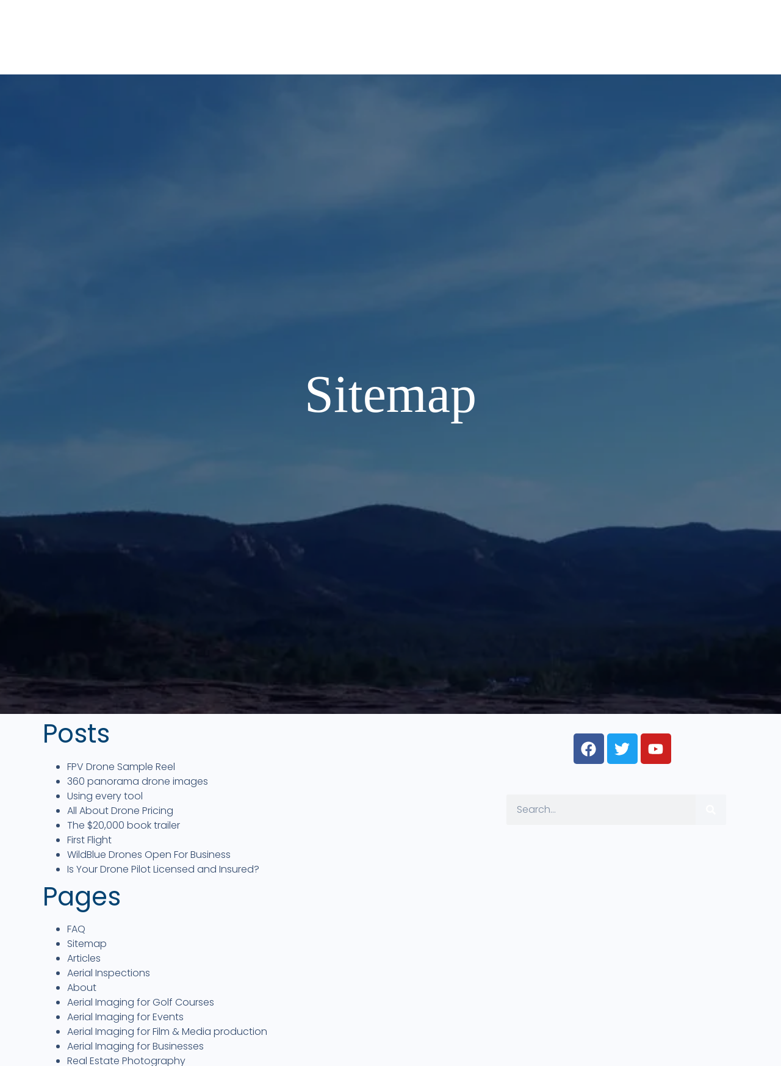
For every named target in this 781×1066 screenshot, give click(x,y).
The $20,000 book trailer (123, 825)
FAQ (76, 929)
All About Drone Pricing (120, 811)
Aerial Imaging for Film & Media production (167, 1032)
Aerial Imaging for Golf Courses (140, 1002)
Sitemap (87, 944)
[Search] (711, 809)
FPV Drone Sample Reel (121, 767)
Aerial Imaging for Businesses (135, 1046)
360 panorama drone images (137, 781)
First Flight (89, 840)
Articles (84, 958)
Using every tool (105, 796)
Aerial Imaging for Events (125, 1017)
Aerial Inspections (108, 973)
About (81, 988)
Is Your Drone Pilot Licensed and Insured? (163, 869)
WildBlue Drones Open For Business (149, 855)
